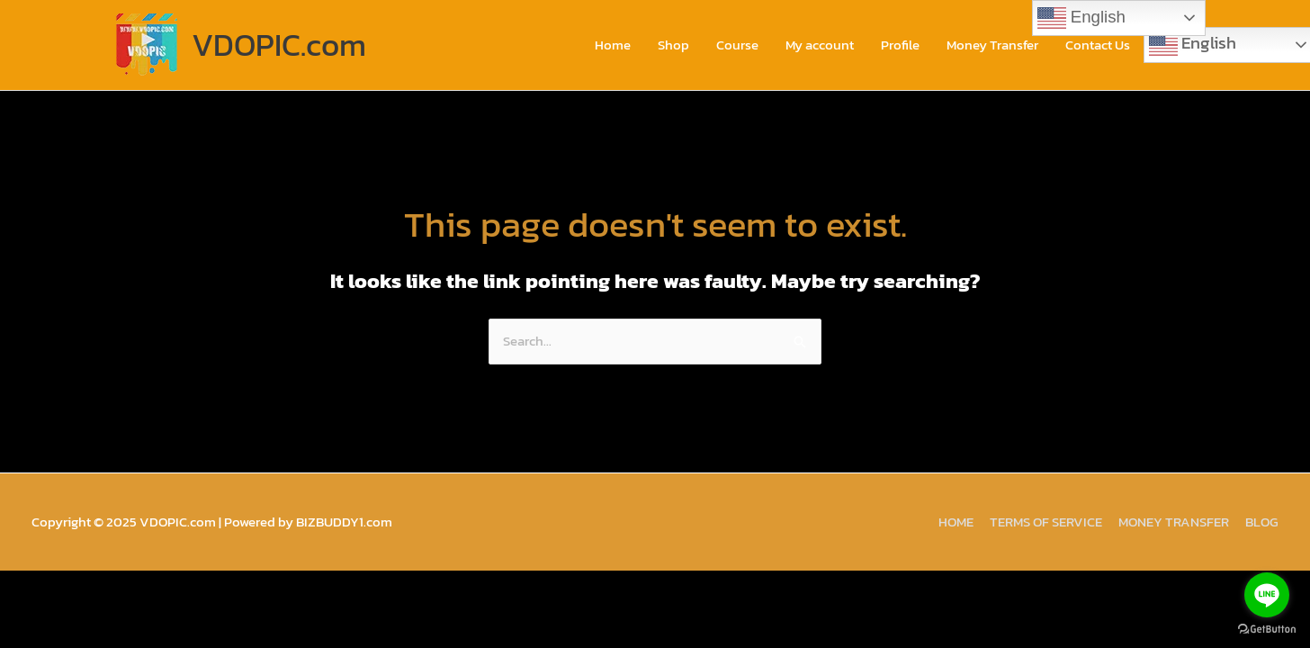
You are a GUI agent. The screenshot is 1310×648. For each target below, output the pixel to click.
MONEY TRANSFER (1173, 521)
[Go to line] (1266, 594)
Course (737, 44)
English (1081, 18)
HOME (956, 521)
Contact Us (1097, 44)
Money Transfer (992, 44)
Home (613, 44)
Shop (673, 44)
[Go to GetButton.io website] (1267, 629)
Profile (900, 44)
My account (819, 44)
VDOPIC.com (279, 44)
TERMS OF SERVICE (1046, 521)
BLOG (1262, 521)
